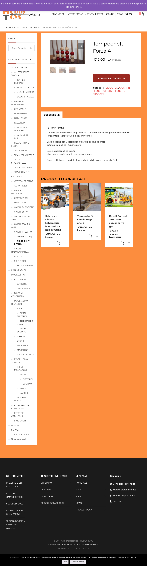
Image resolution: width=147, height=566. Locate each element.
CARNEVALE (20, 109)
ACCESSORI (20, 279)
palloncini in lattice (21, 136)
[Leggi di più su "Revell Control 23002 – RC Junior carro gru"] (123, 243)
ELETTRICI (28, 379)
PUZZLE (18, 256)
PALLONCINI (20, 123)
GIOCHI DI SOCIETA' (24, 207)
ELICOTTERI (22, 345)
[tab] (51, 114)
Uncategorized (18, 439)
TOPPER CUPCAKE (19, 81)
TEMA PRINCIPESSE (24, 155)
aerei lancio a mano (25, 322)
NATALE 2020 (20, 118)
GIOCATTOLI (112, 88)
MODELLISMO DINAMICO (19, 302)
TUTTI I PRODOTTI (20, 434)
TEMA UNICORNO (23, 167)
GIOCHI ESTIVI (21, 212)
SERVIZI (15, 430)
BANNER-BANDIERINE (17, 103)
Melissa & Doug (24, 236)
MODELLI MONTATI (20, 399)
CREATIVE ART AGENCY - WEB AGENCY (79, 544)
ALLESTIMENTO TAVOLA (20, 73)
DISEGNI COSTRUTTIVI (17, 294)
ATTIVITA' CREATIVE (23, 181)
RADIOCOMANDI (25, 354)
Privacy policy (78, 562)
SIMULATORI (20, 420)
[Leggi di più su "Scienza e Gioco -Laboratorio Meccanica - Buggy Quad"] (58, 243)
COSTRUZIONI (21, 198)
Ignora (78, 7)
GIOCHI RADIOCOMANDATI (20, 250)
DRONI (20, 341)
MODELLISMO (18, 274)
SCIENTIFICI (20, 261)
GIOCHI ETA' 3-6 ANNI (20, 225)
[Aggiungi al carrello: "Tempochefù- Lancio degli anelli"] (91, 236)
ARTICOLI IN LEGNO (24, 87)
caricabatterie (23, 288)
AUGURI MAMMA (25, 92)
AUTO (22, 388)
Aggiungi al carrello (111, 78)
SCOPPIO (27, 384)
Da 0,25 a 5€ (20, 202)
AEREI (20, 308)
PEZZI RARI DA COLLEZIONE (20, 407)
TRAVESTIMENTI (22, 172)
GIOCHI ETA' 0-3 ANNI (20, 218)
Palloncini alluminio (20, 129)
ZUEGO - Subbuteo (23, 265)
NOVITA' (15, 425)
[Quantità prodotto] (100, 70)
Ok (65, 562)
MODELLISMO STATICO (19, 360)
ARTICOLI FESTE (19, 67)
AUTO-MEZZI (20, 185)
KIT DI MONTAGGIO (20, 368)
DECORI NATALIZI (25, 96)
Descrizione (52, 114)
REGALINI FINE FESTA (20, 144)
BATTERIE (22, 284)
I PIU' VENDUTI (18, 270)
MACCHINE (22, 350)
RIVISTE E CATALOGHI (17, 414)
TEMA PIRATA (20, 150)
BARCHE (21, 336)
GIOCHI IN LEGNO (23, 232)
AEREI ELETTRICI (22, 314)
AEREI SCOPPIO (21, 330)
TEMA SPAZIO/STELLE (18, 161)
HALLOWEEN (20, 113)
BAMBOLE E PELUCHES (18, 192)
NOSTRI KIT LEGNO (112, 91)
